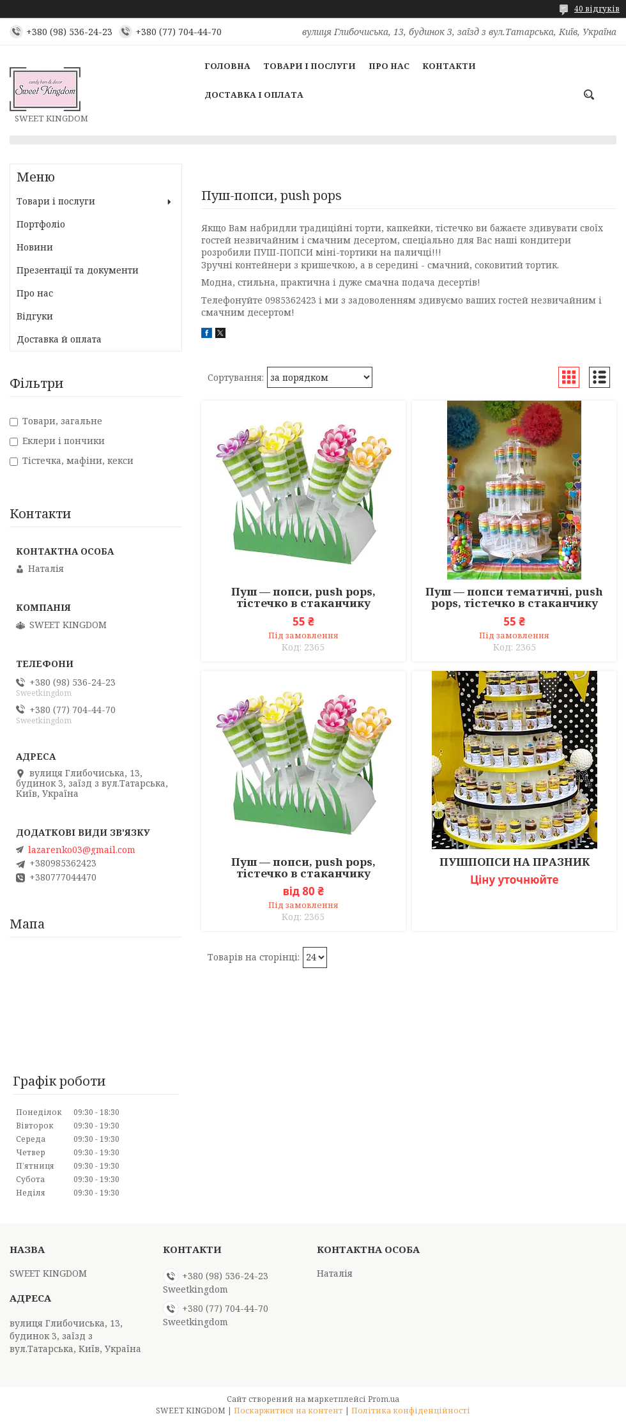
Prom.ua (383, 1399)
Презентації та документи (78, 270)
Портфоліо (41, 224)
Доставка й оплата (59, 339)
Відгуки (35, 316)
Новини (35, 247)
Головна (227, 66)
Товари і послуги (309, 66)
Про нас (389, 66)
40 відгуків (597, 8)
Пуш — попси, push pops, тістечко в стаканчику (303, 597)
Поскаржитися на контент (288, 1410)
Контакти (449, 66)
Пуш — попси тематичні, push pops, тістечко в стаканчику (514, 597)
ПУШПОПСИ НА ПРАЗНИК (514, 862)
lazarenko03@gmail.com (81, 850)
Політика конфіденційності (410, 1410)
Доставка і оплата (253, 94)
